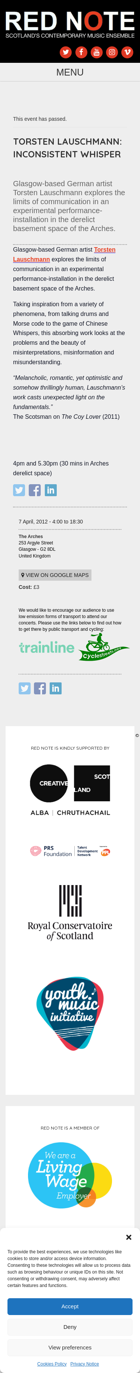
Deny (70, 1327)
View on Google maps (55, 575)
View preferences (70, 1347)
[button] (129, 1237)
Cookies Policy (52, 1364)
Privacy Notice (85, 1364)
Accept (70, 1306)
